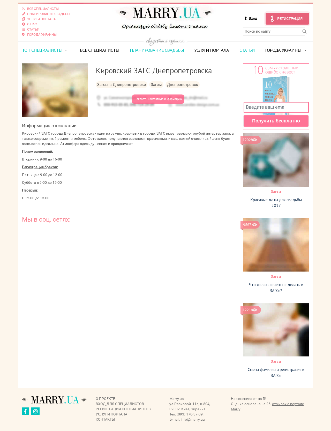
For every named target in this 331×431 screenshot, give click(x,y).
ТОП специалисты (42, 50)
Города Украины (283, 50)
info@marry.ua (193, 419)
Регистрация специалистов (123, 409)
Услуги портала (211, 50)
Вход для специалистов (120, 404)
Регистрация (290, 19)
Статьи (247, 50)
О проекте (105, 399)
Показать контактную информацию (158, 99)
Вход (253, 18)
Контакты (105, 419)
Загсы (276, 191)
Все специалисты (99, 50)
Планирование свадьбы (157, 50)
